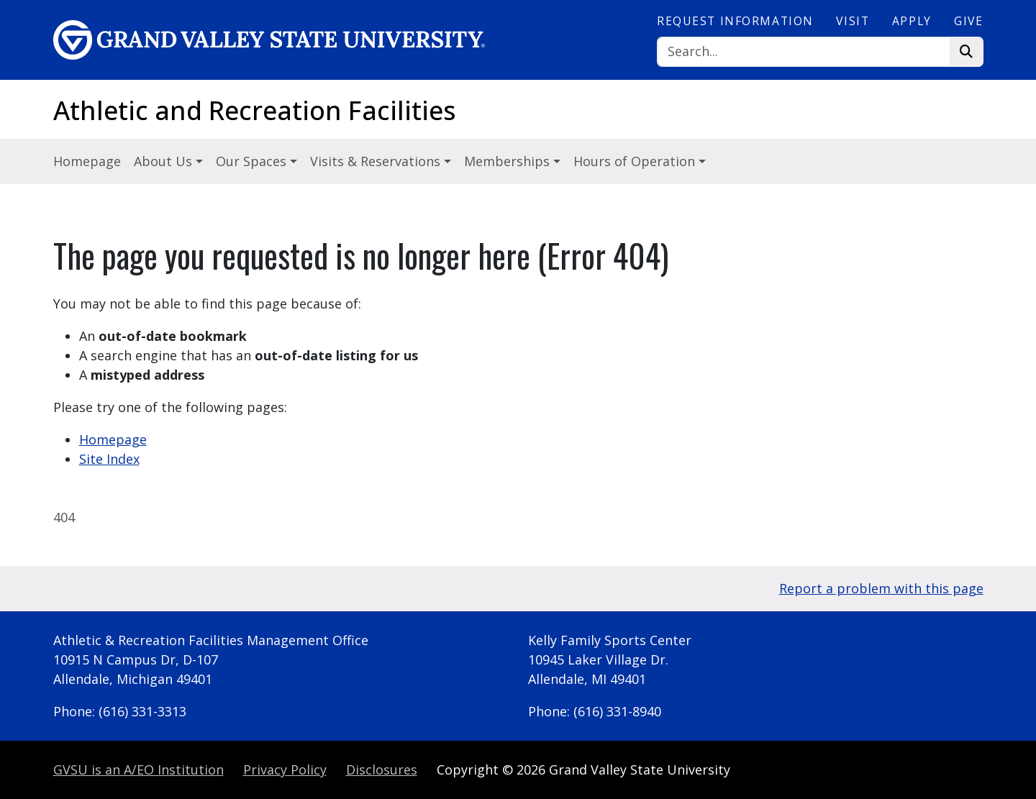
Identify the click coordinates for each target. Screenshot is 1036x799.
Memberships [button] (508, 161)
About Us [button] (165, 161)
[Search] (803, 52)
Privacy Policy (285, 769)
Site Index (109, 458)
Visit (852, 21)
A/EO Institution (138, 769)
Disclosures (381, 769)
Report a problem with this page (881, 588)
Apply (912, 21)
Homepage (87, 161)
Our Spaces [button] (253, 161)
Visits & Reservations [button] (377, 161)
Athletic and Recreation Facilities (254, 110)
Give (968, 21)
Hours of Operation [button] (636, 161)
